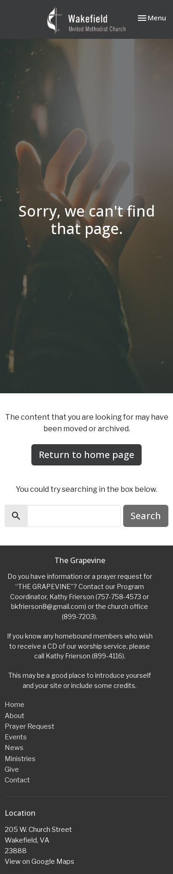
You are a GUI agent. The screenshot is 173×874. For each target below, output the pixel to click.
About (14, 716)
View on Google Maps (39, 861)
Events (16, 737)
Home (14, 704)
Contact (17, 780)
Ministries (20, 759)
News (14, 748)
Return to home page (86, 454)
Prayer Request (29, 726)
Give (12, 769)
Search (146, 515)
